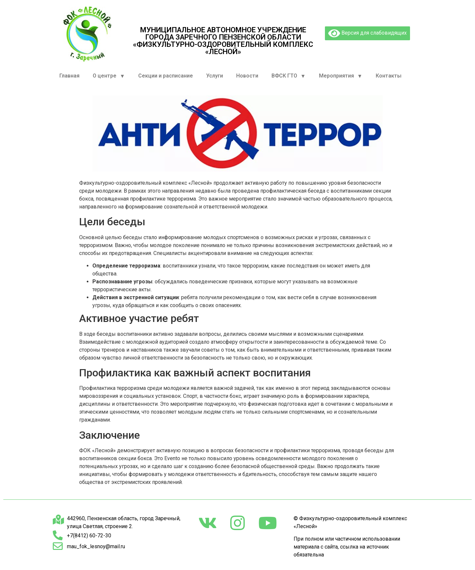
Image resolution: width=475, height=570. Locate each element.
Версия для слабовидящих (367, 33)
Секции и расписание (165, 76)
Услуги (214, 76)
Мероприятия (341, 76)
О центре (109, 76)
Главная (69, 76)
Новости (247, 76)
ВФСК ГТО (288, 76)
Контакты (388, 76)
